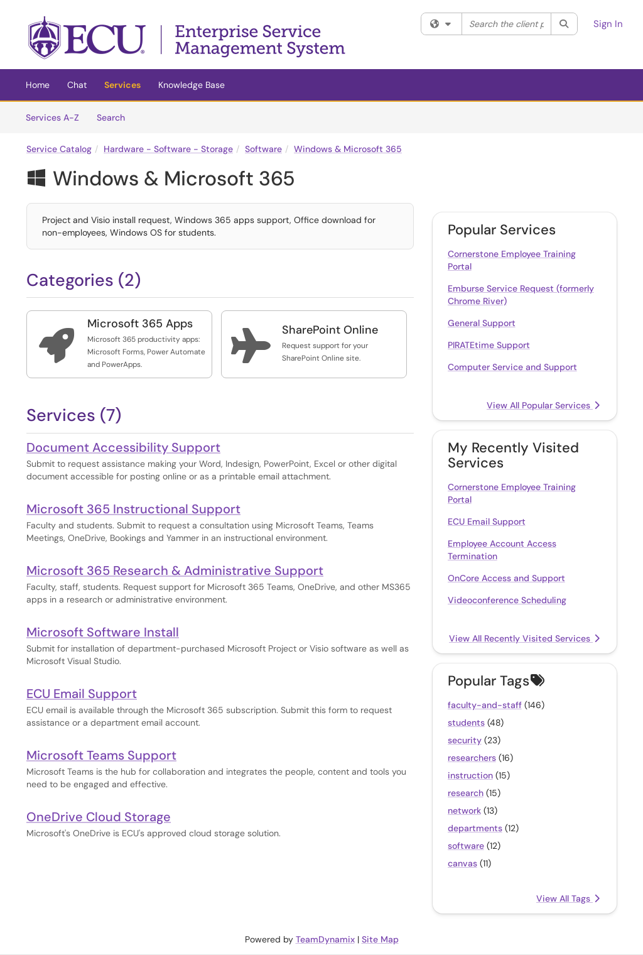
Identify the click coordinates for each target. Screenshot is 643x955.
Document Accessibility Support (123, 447)
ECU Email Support (81, 693)
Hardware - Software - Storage (168, 149)
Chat (77, 84)
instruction (470, 775)
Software (263, 149)
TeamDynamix (325, 939)
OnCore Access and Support (506, 578)
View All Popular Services (543, 405)
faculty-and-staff (485, 705)
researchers (472, 757)
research (466, 793)
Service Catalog (59, 149)
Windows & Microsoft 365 (348, 149)
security (465, 740)
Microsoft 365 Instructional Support (133, 509)
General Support (482, 323)
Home (38, 84)
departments (475, 828)
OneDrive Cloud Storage (98, 817)
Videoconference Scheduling (507, 600)
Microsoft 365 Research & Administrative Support (174, 570)
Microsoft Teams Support (101, 755)
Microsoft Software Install (102, 632)
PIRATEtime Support (489, 345)
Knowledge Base (191, 84)
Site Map (380, 939)
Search (115, 117)
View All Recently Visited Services (524, 638)
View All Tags (568, 898)
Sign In (608, 24)
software (466, 845)
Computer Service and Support (512, 367)
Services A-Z (52, 117)
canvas (462, 863)
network (464, 810)
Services (122, 84)
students (466, 722)
